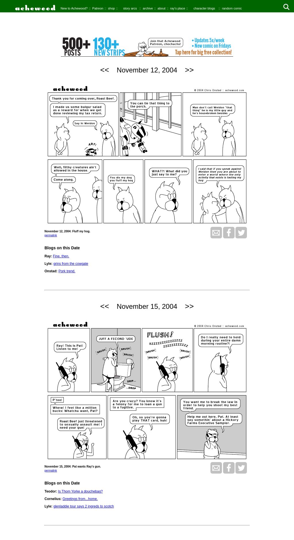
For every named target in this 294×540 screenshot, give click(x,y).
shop (111, 8)
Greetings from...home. (80, 499)
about (162, 8)
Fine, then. (61, 256)
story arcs (130, 8)
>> (189, 70)
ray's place (177, 8)
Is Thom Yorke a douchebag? (80, 491)
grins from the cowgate (70, 264)
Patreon (97, 8)
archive (148, 8)
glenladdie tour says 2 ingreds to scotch (83, 506)
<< (104, 70)
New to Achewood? (74, 8)
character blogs (204, 8)
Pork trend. (67, 271)
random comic (232, 8)
